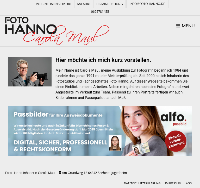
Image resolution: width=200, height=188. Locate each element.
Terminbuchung (109, 4)
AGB (189, 183)
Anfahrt (84, 4)
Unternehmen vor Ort (53, 4)
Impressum (173, 183)
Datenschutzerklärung (142, 183)
